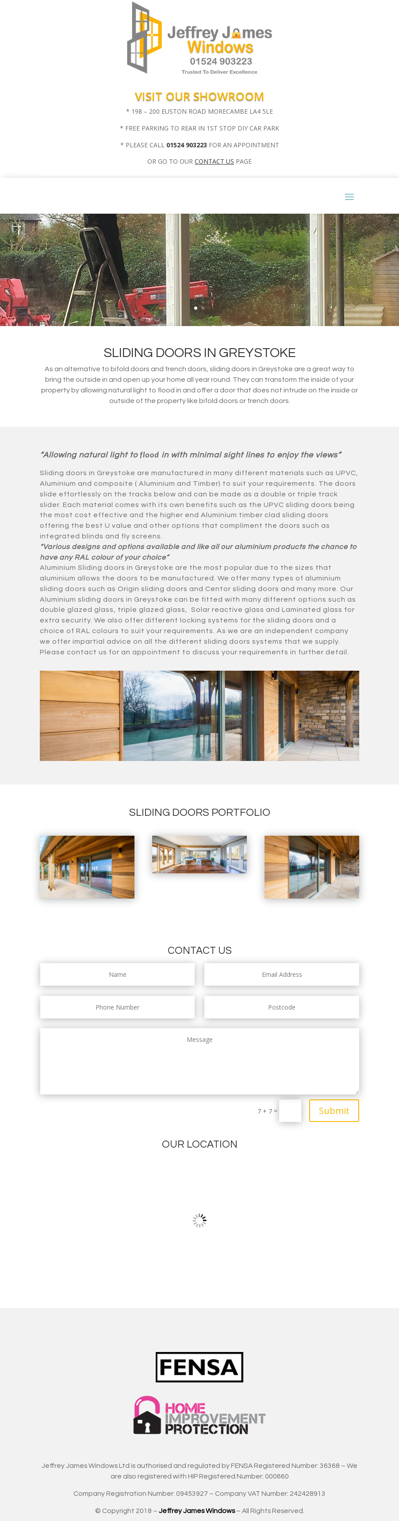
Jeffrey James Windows (197, 1510)
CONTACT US (214, 161)
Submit (334, 1111)
